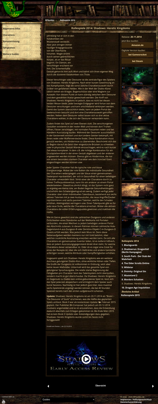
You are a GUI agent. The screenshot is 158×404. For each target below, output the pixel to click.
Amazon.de (138, 45)
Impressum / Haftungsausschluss (136, 399)
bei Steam (137, 61)
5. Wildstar (127, 267)
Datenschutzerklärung (131, 402)
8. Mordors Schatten (132, 279)
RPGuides (49, 20)
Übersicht (100, 385)
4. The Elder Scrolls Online (135, 263)
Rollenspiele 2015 (130, 295)
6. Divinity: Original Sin (134, 271)
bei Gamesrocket (137, 54)
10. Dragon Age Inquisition (136, 287)
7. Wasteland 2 (129, 275)
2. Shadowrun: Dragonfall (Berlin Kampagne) (135, 251)
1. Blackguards (129, 245)
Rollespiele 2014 (67, 20)
